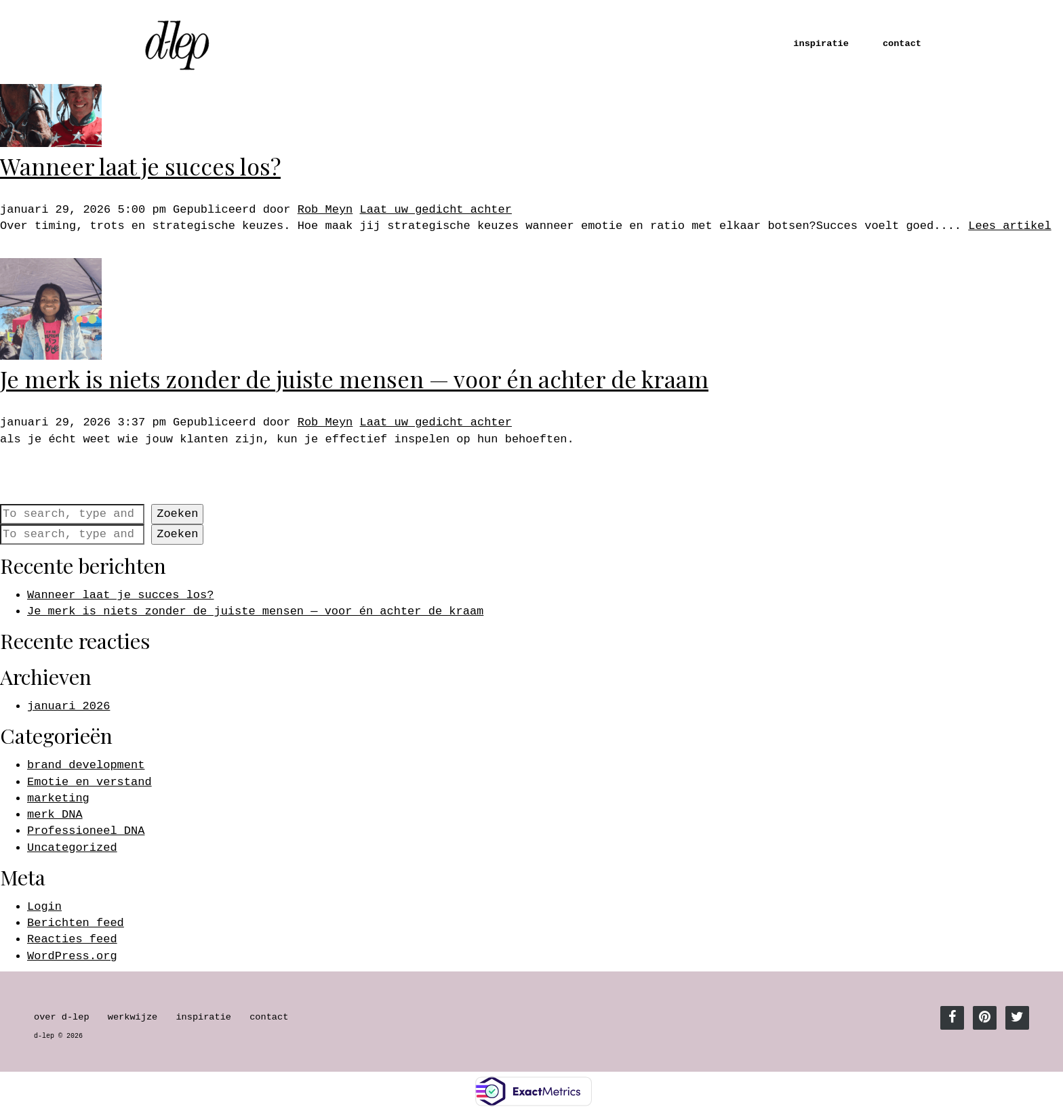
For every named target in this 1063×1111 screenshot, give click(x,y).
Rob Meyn (325, 209)
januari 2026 (68, 706)
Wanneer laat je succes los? (140, 166)
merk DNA (55, 814)
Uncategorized (72, 847)
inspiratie (821, 44)
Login (44, 906)
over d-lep (61, 1017)
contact (902, 44)
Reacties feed (72, 939)
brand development (85, 765)
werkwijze (132, 1017)
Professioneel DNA (85, 830)
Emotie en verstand (89, 782)
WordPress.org (72, 956)
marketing (58, 798)
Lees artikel (1009, 225)
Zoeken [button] (177, 513)
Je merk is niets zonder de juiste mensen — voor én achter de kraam (354, 378)
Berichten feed (75, 923)
